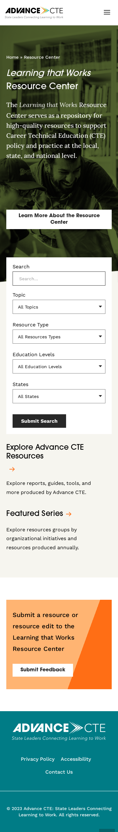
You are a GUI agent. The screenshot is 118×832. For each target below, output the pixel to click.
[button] (107, 12)
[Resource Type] (59, 337)
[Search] (59, 278)
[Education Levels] (59, 366)
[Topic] (59, 307)
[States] (59, 396)
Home (12, 57)
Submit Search (39, 421)
